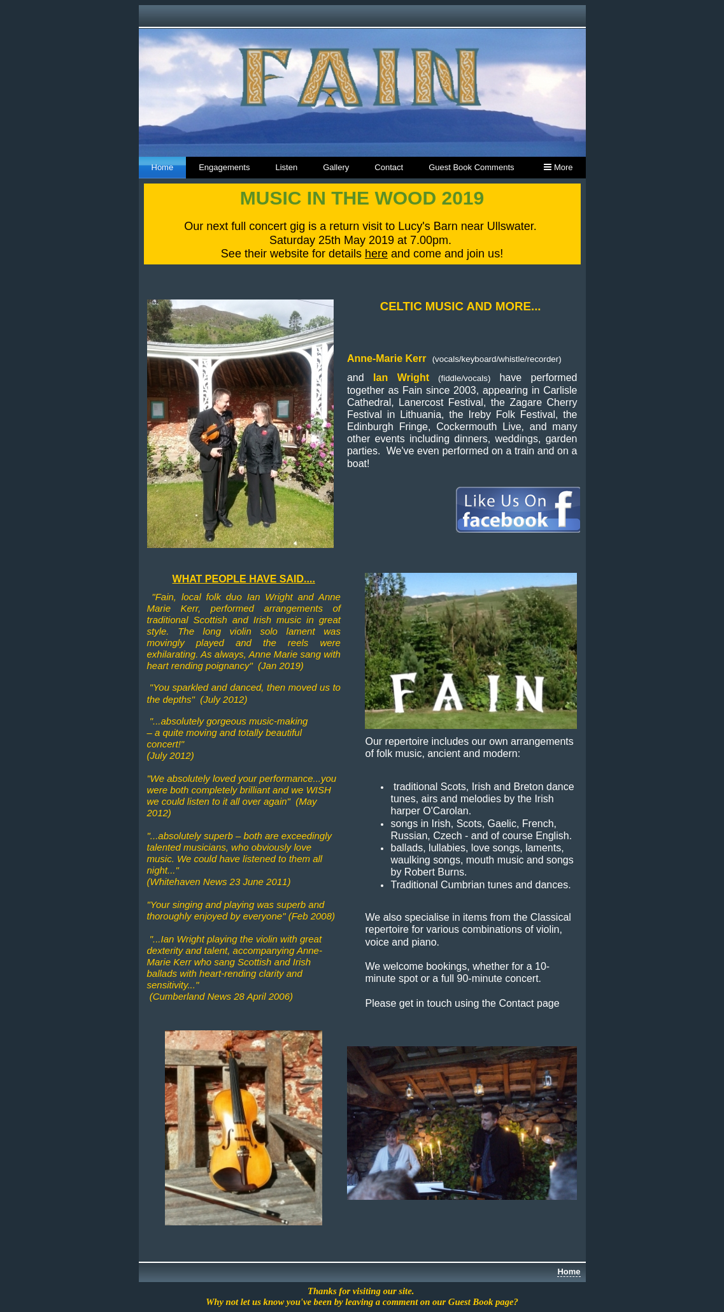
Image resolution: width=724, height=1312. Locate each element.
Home (163, 167)
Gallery (336, 167)
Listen (286, 167)
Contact (388, 167)
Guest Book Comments (471, 167)
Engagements (224, 167)
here (376, 253)
